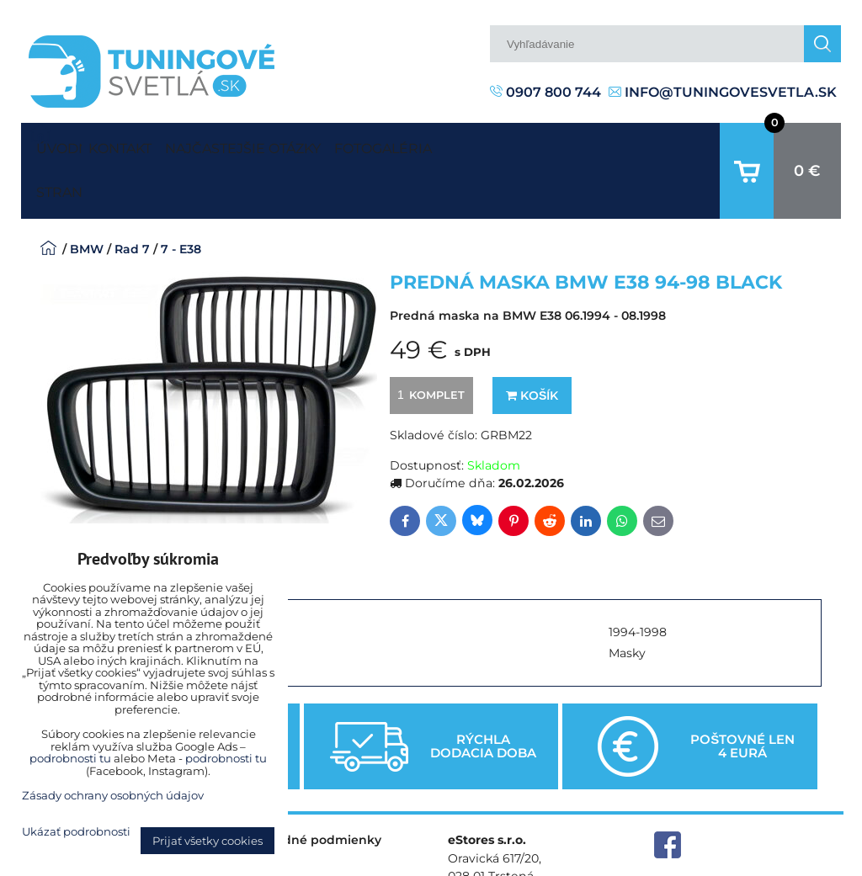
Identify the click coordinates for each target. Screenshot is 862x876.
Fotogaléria (462, 144)
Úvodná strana (55, 145)
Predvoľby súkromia (573, 862)
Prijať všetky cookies (207, 840)
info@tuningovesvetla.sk (723, 92)
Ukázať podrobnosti (76, 832)
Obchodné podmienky (311, 787)
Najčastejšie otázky (291, 144)
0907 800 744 (545, 92)
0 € (807, 144)
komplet (428, 342)
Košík (532, 343)
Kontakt (135, 144)
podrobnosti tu (70, 758)
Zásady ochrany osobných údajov (744, 862)
